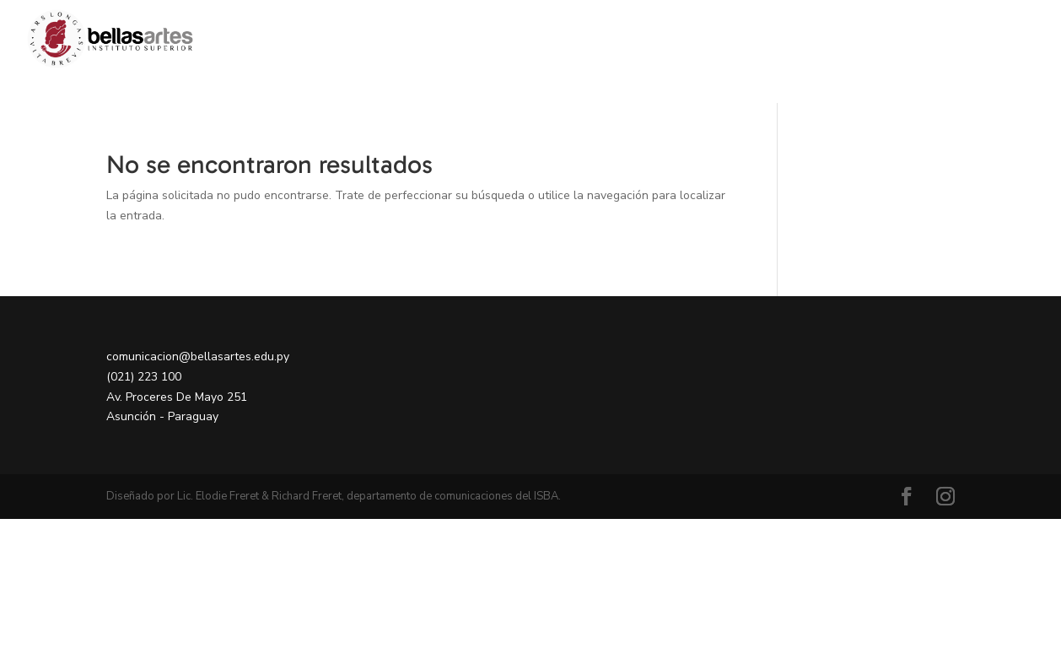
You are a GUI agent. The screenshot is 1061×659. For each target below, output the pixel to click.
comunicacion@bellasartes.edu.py (197, 356)
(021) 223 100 (143, 377)
